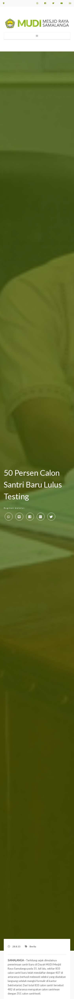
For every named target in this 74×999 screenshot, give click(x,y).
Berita (33, 946)
